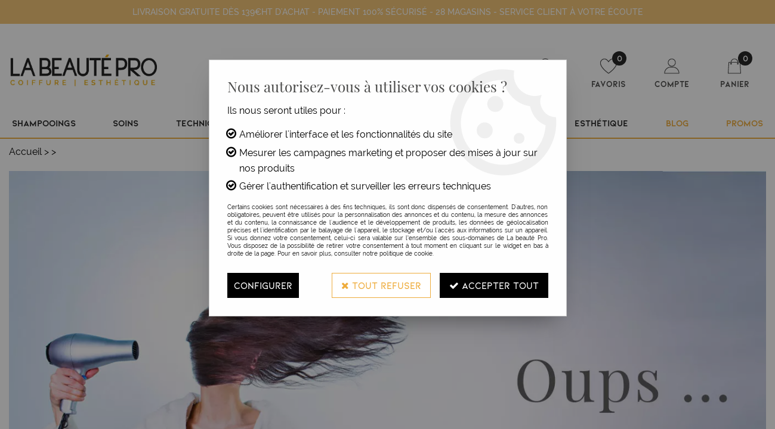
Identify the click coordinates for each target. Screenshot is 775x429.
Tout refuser (381, 285)
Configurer (263, 285)
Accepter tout (494, 285)
